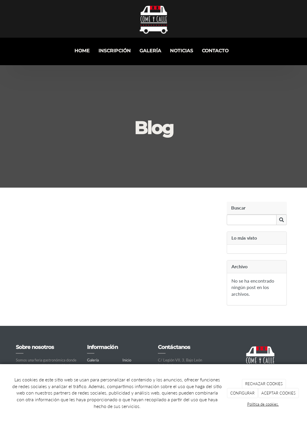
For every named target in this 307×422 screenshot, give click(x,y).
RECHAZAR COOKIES (264, 383)
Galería (150, 50)
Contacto (215, 50)
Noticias (181, 50)
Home (82, 50)
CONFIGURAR (242, 393)
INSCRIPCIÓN (114, 50)
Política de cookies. (263, 404)
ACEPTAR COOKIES (278, 393)
